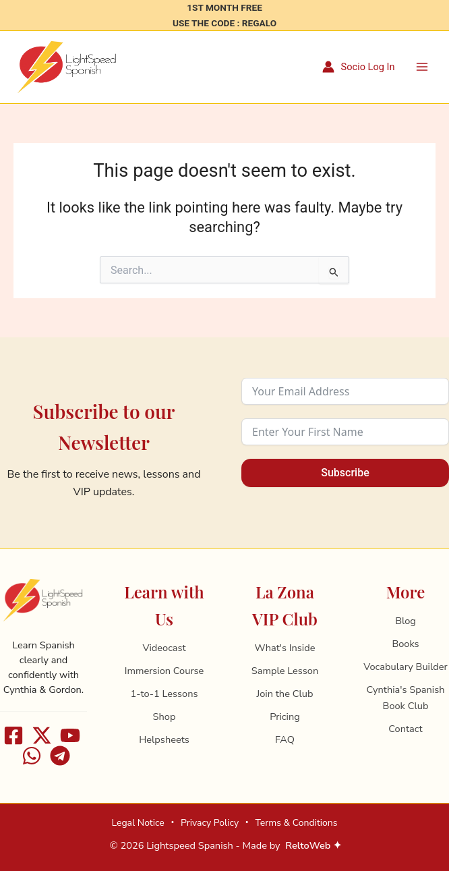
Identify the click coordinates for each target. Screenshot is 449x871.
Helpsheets (164, 739)
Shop (164, 716)
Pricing (285, 716)
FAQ (285, 739)
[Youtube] (70, 735)
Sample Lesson (284, 670)
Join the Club (285, 693)
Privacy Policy (210, 822)
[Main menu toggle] (422, 66)
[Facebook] (13, 735)
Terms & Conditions (296, 822)
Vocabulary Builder (405, 666)
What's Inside (285, 647)
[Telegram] (60, 756)
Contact (405, 728)
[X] (42, 735)
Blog (405, 620)
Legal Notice (137, 822)
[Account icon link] (358, 67)
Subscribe (345, 472)
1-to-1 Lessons (164, 693)
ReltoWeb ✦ (313, 845)
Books (405, 643)
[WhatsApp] (32, 756)
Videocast (163, 647)
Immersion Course (164, 670)
